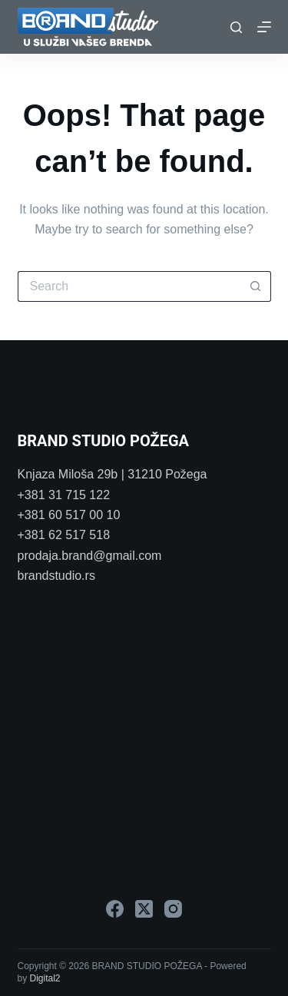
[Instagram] (173, 909)
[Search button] (255, 286)
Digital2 (45, 978)
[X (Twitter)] (144, 909)
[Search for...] (129, 286)
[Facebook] (115, 909)
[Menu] (264, 27)
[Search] (236, 27)
